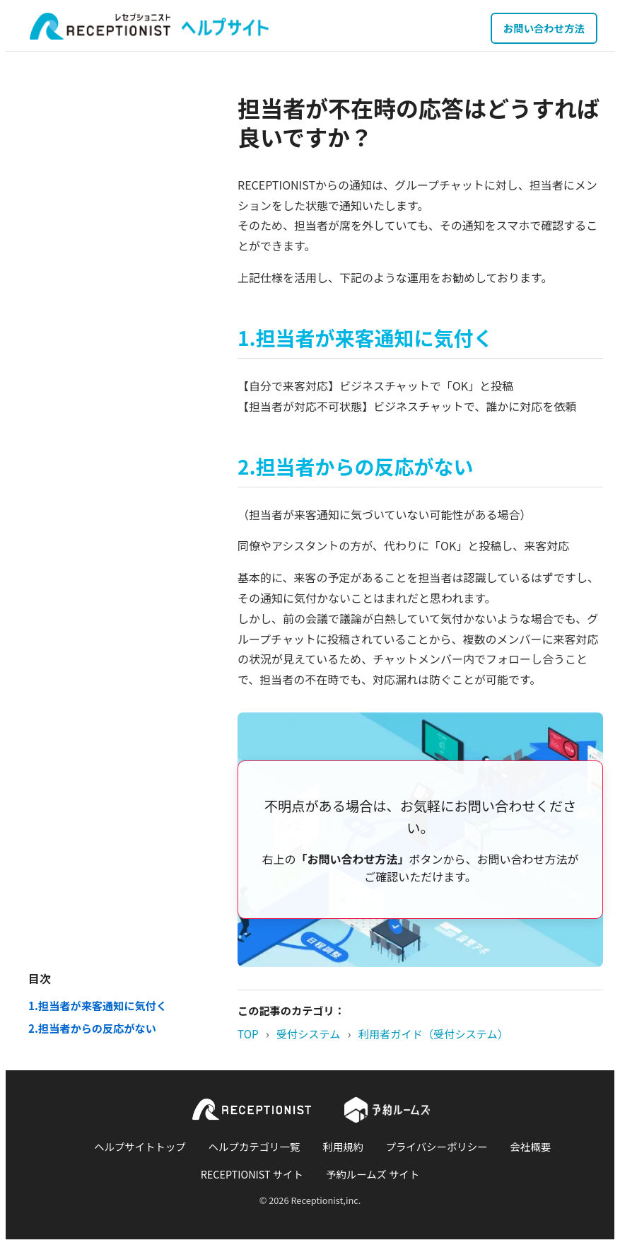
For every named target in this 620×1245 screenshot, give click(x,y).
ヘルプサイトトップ (140, 1146)
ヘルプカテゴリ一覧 (254, 1146)
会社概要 (530, 1146)
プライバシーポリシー (437, 1146)
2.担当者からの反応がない (92, 1028)
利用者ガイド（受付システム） (433, 1033)
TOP (248, 1033)
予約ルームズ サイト (372, 1173)
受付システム (308, 1033)
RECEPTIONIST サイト (252, 1173)
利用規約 (342, 1146)
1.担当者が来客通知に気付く (97, 1005)
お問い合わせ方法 (544, 28)
